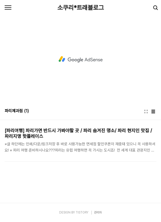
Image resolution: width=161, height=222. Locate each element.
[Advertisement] (80, 59)
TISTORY (82, 212)
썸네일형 (146, 111)
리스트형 (153, 111)
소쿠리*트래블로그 (80, 7)
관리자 (98, 212)
